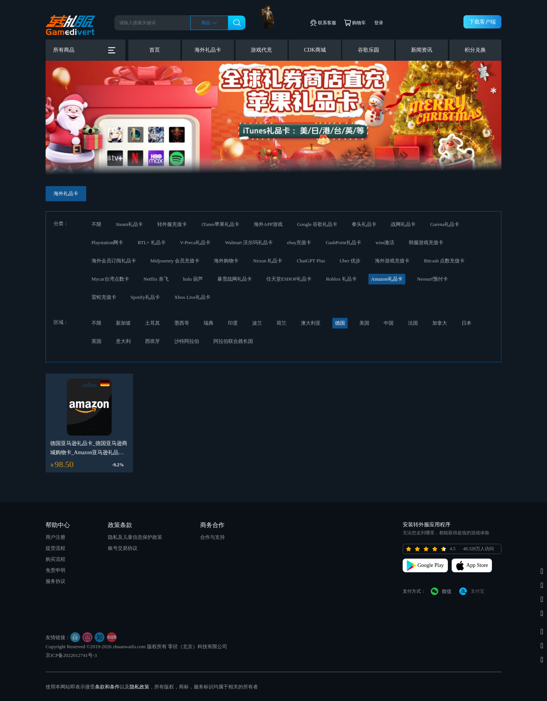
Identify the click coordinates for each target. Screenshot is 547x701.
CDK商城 (315, 50)
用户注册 (55, 537)
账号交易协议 (123, 548)
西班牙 (152, 341)
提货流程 (55, 548)
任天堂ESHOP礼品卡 (288, 279)
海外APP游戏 (268, 224)
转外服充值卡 (172, 224)
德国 (340, 323)
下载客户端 (482, 22)
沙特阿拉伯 (186, 341)
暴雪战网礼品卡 (234, 279)
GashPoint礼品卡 (343, 242)
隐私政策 (139, 687)
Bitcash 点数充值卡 (444, 261)
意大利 (123, 341)
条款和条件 (107, 687)
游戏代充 (261, 50)
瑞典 (208, 323)
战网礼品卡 (403, 224)
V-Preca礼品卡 (195, 242)
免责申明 (55, 570)
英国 (96, 341)
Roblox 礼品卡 (341, 279)
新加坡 (123, 323)
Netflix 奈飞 (156, 279)
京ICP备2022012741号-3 (71, 655)
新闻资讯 (421, 50)
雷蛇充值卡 (104, 297)
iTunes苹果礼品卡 (220, 224)
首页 (154, 50)
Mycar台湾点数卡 (110, 279)
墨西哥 (181, 323)
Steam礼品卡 (129, 224)
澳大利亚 (311, 323)
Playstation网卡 (107, 242)
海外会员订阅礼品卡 (114, 261)
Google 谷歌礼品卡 (317, 224)
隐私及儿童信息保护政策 (135, 537)
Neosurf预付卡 (432, 279)
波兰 (257, 323)
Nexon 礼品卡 (267, 261)
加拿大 (439, 323)
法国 (413, 323)
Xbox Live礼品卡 (192, 297)
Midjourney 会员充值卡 (175, 261)
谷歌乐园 (368, 50)
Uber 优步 (350, 261)
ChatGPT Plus (311, 261)
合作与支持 (212, 537)
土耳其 (152, 323)
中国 (389, 323)
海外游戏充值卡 (392, 261)
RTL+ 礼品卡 (151, 242)
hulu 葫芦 (193, 279)
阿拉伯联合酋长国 (233, 341)
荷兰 (281, 323)
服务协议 (55, 581)
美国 (364, 323)
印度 (233, 323)
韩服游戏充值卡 (426, 242)
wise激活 (385, 242)
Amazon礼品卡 (387, 279)
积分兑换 (475, 50)
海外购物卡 (226, 261)
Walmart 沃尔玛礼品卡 (249, 242)
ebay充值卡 (299, 242)
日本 (466, 323)
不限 (96, 224)
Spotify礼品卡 (145, 297)
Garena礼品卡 (444, 224)
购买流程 (55, 559)
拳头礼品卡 (364, 224)
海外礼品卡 (207, 50)
